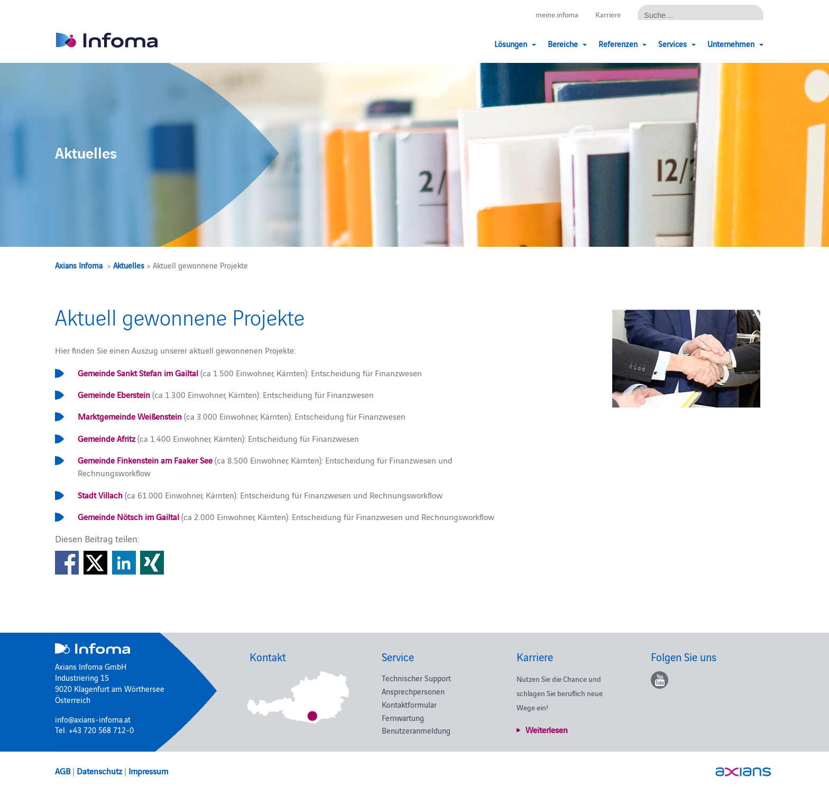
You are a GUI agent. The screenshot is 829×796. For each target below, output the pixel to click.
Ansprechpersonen (413, 691)
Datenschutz (99, 770)
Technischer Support (416, 677)
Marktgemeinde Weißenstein (130, 416)
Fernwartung (403, 717)
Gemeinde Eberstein (114, 394)
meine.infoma (553, 14)
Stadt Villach (100, 495)
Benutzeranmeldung (416, 730)
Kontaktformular (409, 704)
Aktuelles (128, 265)
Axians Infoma (79, 265)
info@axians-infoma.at (93, 719)
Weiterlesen (547, 729)
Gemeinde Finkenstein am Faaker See (145, 460)
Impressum (148, 770)
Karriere (607, 14)
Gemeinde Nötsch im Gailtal (128, 516)
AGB (62, 770)
